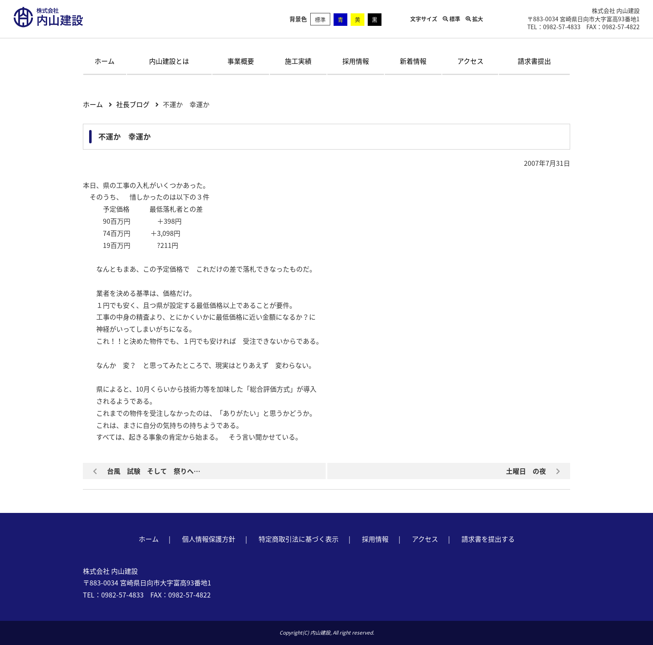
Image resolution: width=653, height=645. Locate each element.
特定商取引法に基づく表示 (299, 539)
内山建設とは (169, 61)
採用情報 (355, 61)
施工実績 (298, 61)
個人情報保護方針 (208, 539)
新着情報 (413, 61)
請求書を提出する (488, 539)
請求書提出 (534, 61)
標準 (320, 19)
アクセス (470, 61)
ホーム (105, 61)
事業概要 (240, 61)
